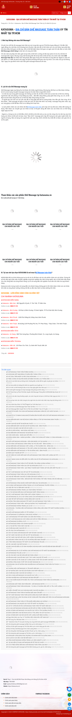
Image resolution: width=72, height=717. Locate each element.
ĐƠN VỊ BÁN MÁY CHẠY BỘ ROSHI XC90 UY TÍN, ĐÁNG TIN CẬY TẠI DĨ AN (28, 613)
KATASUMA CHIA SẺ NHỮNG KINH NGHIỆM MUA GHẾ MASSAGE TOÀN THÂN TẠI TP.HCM (32, 564)
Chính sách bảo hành (11, 697)
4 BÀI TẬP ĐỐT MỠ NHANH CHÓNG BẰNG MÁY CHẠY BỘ (23, 499)
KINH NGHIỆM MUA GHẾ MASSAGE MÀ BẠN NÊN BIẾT (22, 577)
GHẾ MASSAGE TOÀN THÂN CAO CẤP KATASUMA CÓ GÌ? (23, 474)
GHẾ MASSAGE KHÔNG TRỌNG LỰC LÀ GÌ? (19, 506)
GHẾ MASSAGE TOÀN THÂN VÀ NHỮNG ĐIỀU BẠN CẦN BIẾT (24, 592)
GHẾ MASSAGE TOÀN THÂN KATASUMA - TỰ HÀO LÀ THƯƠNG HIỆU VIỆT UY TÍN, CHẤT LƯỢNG (34, 586)
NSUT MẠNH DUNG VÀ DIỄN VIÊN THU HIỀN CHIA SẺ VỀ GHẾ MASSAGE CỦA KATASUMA (32, 459)
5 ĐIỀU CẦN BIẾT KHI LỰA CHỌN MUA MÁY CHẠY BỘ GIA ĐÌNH (25, 590)
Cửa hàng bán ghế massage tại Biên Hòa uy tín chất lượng (23, 624)
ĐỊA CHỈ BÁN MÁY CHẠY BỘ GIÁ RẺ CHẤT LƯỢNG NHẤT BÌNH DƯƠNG (27, 615)
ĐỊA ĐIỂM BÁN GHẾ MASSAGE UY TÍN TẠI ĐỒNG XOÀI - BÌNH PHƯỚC (26, 450)
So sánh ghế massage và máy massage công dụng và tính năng (25, 390)
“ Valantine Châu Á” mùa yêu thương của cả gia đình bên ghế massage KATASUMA (30, 622)
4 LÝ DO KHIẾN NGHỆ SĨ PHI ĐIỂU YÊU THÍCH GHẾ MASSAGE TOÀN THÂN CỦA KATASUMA (32, 580)
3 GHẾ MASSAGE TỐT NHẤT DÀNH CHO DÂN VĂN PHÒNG (23, 517)
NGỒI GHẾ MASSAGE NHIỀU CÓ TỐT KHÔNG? (20, 512)
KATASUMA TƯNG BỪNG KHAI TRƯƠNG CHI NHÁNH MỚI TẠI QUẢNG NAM (28, 635)
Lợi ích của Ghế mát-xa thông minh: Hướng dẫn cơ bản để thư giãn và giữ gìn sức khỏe (32, 381)
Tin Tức (11, 23)
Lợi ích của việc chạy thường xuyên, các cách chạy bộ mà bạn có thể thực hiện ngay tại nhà (33, 396)
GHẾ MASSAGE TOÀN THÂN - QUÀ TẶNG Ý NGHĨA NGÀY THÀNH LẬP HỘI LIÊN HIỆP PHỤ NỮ (33, 468)
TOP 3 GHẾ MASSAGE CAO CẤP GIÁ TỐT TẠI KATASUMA (22, 472)
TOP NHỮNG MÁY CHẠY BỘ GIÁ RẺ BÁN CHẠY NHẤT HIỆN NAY (25, 570)
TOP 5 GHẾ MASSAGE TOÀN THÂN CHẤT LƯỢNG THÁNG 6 (23, 494)
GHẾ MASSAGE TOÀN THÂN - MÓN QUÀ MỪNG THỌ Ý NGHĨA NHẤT (26, 503)
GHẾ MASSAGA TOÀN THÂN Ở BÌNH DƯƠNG (19, 372)
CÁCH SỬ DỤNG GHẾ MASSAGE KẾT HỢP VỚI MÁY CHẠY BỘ (24, 533)
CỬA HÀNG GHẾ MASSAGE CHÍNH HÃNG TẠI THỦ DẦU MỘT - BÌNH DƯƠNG (28, 443)
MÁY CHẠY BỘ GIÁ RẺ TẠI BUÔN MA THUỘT (19, 423)
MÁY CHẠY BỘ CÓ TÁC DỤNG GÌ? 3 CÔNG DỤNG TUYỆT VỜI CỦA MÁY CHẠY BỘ (29, 560)
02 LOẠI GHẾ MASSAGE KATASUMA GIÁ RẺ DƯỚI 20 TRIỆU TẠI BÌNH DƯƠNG (28, 608)
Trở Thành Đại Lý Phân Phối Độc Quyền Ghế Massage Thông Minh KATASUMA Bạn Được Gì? (33, 392)
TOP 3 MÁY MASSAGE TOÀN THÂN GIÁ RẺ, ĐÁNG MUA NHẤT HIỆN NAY (27, 595)
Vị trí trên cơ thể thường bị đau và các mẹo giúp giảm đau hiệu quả (26, 387)
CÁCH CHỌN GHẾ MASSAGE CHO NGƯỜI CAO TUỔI (21, 575)
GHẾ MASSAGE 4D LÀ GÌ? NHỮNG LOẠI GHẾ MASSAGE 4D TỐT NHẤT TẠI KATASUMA (31, 550)
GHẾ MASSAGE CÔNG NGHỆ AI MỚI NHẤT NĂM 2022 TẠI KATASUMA (26, 483)
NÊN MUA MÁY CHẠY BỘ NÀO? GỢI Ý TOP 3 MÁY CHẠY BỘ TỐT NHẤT (27, 557)
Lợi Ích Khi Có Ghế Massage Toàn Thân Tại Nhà (20, 406)
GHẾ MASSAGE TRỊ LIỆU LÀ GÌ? (16, 553)
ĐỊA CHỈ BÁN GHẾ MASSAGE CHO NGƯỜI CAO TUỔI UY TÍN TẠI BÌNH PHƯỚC (29, 610)
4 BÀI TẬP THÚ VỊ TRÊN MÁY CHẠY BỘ (18, 487)
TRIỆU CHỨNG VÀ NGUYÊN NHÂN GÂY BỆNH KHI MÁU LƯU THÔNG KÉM (27, 379)
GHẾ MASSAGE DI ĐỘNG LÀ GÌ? (16, 521)
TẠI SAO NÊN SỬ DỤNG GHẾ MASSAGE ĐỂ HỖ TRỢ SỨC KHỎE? (25, 642)
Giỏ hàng (69, 7)
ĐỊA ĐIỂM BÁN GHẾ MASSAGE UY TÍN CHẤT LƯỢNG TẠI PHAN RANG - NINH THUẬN (31, 448)
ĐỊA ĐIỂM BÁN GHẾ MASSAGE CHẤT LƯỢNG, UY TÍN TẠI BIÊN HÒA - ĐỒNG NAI (29, 446)
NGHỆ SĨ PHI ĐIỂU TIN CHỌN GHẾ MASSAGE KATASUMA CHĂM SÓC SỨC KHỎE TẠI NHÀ (32, 411)
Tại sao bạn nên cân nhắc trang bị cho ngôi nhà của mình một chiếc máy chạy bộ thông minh (33, 400)
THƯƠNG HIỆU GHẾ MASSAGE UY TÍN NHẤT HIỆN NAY (22, 568)
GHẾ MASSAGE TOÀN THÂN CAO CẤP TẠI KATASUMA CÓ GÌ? (24, 465)
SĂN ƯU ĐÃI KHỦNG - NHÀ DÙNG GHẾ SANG (20, 430)
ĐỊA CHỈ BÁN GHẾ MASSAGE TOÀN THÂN (38, 29)
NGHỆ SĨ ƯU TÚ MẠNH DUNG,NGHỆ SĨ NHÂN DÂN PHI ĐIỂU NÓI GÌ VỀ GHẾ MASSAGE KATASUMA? (35, 415)
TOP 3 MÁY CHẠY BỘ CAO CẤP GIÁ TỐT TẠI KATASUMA (22, 535)
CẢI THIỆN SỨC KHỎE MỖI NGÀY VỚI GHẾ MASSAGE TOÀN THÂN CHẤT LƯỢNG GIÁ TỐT (32, 455)
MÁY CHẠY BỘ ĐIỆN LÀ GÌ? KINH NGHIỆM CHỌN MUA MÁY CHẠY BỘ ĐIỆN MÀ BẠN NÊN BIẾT (33, 546)
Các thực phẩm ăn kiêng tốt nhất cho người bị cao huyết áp (24, 385)
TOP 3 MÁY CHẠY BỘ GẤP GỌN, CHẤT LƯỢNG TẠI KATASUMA (24, 537)
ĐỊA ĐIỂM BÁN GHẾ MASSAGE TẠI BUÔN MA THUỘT (22, 433)
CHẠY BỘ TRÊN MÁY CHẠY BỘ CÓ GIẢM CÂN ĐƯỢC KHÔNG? (24, 476)
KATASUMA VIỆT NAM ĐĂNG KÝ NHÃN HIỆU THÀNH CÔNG (23, 374)
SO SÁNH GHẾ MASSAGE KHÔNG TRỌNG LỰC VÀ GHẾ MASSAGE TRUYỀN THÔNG (30, 485)
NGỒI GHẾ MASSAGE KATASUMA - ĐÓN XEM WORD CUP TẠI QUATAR (26, 441)
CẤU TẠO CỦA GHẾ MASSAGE (15, 530)
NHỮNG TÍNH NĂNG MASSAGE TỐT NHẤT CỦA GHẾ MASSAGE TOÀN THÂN (28, 501)
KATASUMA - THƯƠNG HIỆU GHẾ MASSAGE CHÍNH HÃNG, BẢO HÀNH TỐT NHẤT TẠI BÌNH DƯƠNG (35, 508)
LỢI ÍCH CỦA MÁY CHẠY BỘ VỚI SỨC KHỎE (19, 428)
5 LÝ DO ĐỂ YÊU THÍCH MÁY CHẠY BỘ (17, 526)
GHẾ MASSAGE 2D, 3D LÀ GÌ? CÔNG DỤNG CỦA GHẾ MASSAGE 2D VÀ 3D (28, 496)
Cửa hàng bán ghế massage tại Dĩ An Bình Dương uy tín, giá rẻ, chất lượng (28, 647)
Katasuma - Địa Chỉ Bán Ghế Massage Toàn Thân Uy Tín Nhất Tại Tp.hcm (35, 23)
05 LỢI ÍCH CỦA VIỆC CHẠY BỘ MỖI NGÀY (19, 638)
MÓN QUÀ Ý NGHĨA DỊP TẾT (15, 453)
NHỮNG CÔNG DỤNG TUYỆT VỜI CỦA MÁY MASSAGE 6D (23, 562)
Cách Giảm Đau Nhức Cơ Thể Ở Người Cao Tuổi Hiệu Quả (23, 404)
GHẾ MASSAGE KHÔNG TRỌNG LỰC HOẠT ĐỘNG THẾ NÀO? (24, 490)
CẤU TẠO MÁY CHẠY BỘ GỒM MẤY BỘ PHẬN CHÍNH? (22, 555)
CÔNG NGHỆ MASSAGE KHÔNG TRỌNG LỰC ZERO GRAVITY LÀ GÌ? (26, 640)
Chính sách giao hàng (11, 700)
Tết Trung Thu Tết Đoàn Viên (15, 619)
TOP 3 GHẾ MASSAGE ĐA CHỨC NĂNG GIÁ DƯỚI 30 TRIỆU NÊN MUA (26, 519)
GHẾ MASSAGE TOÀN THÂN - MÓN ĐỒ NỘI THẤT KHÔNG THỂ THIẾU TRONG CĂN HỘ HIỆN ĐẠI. (34, 479)
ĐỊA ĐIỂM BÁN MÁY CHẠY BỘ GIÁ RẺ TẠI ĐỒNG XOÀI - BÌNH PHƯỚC (26, 426)
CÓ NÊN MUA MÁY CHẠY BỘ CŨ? (16, 528)
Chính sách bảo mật (10, 706)
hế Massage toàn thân (34, 107)
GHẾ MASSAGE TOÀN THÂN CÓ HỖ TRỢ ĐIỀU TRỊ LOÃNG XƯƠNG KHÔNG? (28, 463)
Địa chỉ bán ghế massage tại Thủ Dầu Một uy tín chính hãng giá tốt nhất (27, 626)
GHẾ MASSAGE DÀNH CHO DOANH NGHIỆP (19, 523)
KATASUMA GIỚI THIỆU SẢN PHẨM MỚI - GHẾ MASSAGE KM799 (25, 584)
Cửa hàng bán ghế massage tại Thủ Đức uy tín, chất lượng (23, 633)
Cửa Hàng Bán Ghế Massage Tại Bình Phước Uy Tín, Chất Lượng (25, 631)
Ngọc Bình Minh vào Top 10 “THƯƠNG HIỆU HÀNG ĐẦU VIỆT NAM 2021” (27, 617)
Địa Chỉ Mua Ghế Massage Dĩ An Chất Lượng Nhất (21, 629)
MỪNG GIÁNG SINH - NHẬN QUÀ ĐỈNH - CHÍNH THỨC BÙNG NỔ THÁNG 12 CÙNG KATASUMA (34, 437)
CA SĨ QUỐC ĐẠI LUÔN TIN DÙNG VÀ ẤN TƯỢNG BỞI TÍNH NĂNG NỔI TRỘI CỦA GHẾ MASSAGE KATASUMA (37, 597)
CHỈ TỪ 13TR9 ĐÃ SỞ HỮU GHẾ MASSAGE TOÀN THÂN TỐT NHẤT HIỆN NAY (28, 606)
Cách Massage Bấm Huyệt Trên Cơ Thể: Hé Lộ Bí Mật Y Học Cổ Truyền (27, 409)
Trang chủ (4, 23)
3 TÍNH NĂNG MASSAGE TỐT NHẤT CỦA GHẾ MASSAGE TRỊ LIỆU (25, 542)
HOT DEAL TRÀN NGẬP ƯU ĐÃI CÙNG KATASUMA (21, 376)
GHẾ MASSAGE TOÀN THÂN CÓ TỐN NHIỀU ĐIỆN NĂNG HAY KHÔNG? (27, 601)
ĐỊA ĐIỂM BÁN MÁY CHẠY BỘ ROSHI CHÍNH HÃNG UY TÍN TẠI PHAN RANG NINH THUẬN (32, 419)
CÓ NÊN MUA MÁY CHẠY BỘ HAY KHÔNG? (19, 573)
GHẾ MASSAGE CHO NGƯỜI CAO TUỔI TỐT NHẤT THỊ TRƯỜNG (25, 603)
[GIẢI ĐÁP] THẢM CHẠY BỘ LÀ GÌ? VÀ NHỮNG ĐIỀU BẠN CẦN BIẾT (26, 539)
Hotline (36, 7)
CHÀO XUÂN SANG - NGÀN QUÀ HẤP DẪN (19, 435)
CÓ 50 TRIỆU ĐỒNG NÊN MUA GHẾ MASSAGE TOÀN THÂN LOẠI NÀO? (27, 645)
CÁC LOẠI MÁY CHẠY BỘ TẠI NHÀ (16, 544)
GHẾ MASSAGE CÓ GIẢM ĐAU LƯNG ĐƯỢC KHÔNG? (22, 514)
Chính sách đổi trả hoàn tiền (13, 703)
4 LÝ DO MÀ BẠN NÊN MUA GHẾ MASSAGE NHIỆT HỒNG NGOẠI (25, 492)
